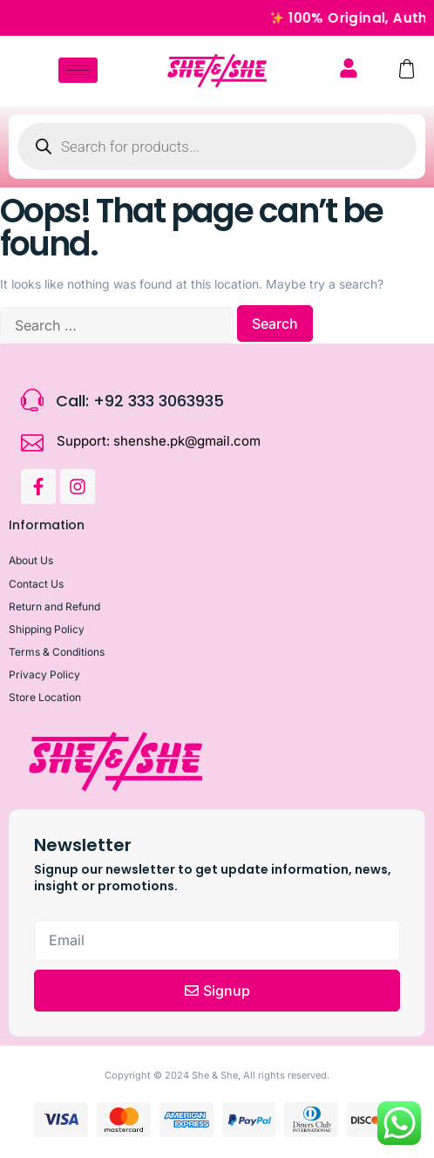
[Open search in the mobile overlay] (217, 146)
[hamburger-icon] (78, 70)
